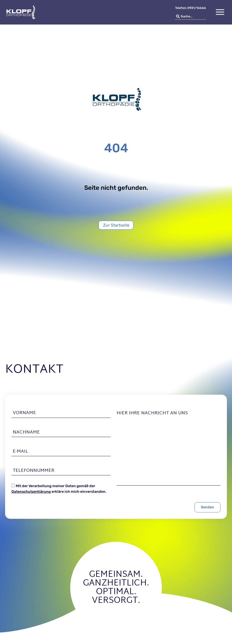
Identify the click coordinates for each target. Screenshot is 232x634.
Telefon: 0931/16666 (190, 8)
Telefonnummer (33, 470)
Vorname (24, 413)
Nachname (26, 432)
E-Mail (20, 451)
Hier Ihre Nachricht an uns (152, 413)
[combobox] (190, 16)
